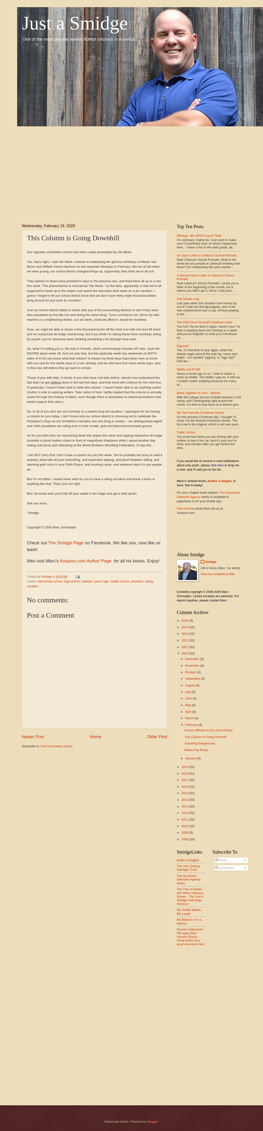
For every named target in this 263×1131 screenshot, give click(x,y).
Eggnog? (183, 346)
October (191, 672)
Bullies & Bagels (219, 481)
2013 (185, 806)
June (189, 698)
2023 (185, 633)
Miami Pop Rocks (196, 750)
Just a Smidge (75, 23)
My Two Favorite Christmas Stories (200, 412)
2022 (185, 640)
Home (95, 736)
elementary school (50, 581)
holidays (87, 581)
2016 (185, 786)
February (191, 725)
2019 (185, 767)
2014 (185, 800)
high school (72, 581)
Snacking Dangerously (199, 743)
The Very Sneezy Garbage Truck (188, 867)
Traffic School (186, 432)
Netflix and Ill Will (188, 369)
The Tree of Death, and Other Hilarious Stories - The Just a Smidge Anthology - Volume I (190, 896)
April (188, 711)
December (192, 659)
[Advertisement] (58, 171)
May (188, 705)
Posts (221, 860)
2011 (185, 819)
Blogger (152, 1121)
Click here (183, 508)
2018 (185, 773)
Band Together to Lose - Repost (198, 393)
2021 (185, 647)
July (188, 692)
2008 (185, 839)
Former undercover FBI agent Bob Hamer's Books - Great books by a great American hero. (191, 937)
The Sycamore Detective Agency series (188, 879)
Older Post (157, 736)
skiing (149, 581)
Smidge (211, 562)
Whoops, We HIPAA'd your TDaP (199, 235)
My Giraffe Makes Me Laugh (189, 911)
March (189, 718)
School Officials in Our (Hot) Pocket (208, 730)
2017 (185, 780)
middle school (119, 581)
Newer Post (33, 736)
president (137, 581)
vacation (32, 586)
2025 (185, 620)
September (193, 678)
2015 (185, 793)
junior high (101, 581)
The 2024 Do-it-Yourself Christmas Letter (205, 322)
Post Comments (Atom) (57, 746)
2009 (185, 832)
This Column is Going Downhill (205, 737)
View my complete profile (218, 574)
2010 (185, 826)
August (190, 685)
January (191, 758)
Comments (224, 868)
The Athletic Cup (188, 299)
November (192, 665)
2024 (185, 627)
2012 (185, 813)
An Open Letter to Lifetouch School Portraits (207, 255)
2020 (185, 653)
